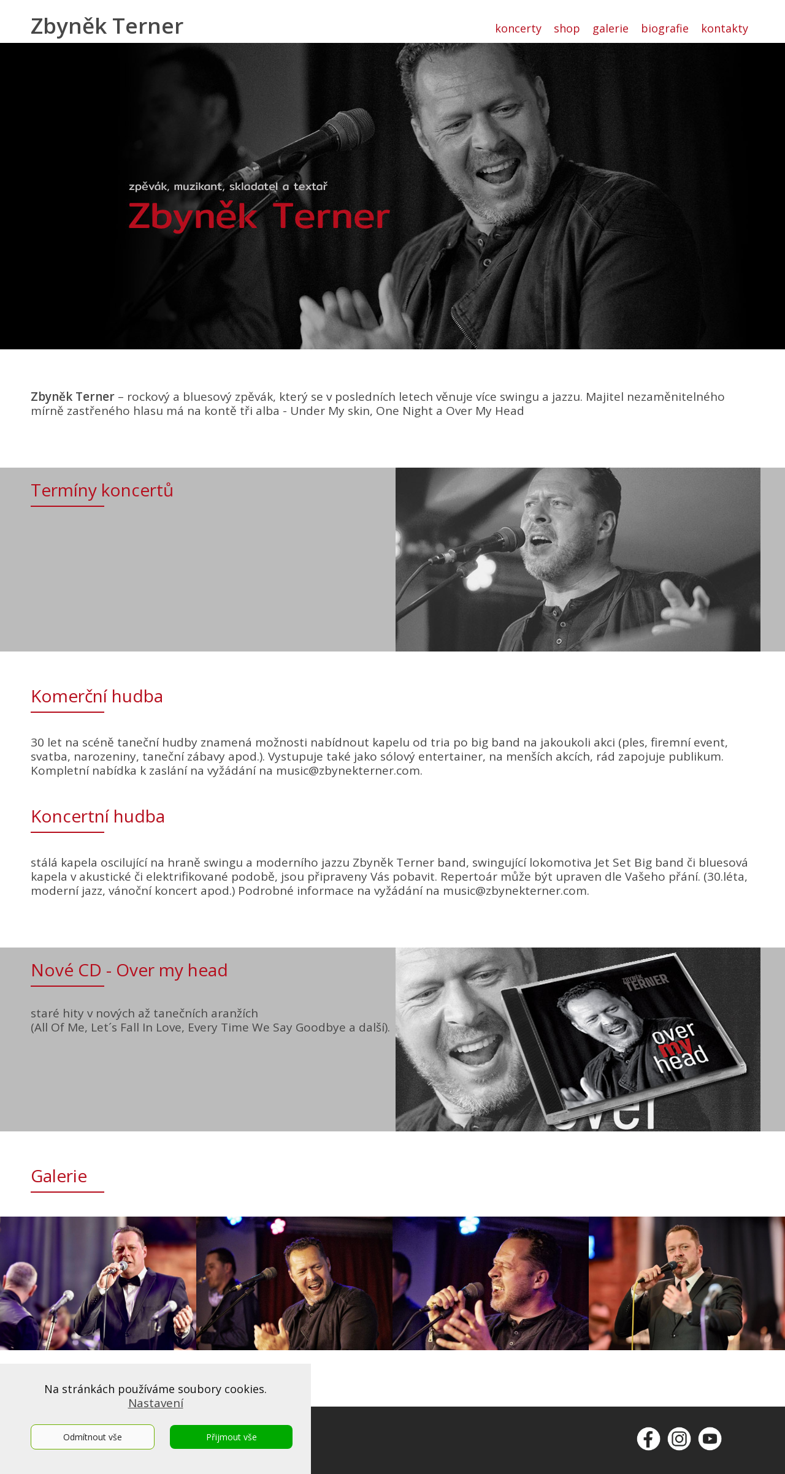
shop (567, 28)
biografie (665, 28)
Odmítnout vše (92, 1437)
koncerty (518, 28)
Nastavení (155, 1403)
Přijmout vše (231, 1437)
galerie (610, 28)
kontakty (724, 28)
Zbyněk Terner (107, 25)
